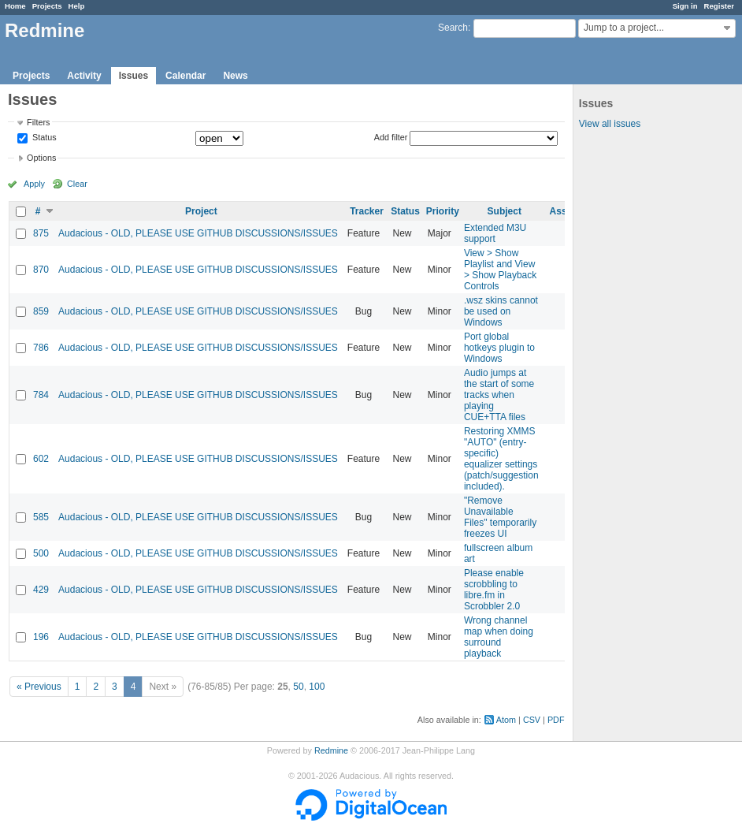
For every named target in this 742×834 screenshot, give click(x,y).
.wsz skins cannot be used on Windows (501, 311)
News (235, 75)
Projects (47, 6)
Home (15, 6)
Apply (34, 183)
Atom (506, 719)
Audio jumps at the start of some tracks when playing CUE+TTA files (499, 395)
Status (43, 138)
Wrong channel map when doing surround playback (498, 637)
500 (41, 553)
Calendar (185, 75)
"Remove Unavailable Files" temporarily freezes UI (500, 517)
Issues (133, 75)
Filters (38, 122)
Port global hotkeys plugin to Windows (499, 347)
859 (41, 311)
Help (77, 6)
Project (201, 211)
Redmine (331, 750)
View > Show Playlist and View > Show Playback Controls (500, 270)
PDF (556, 719)
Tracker (367, 211)
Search (453, 27)
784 (41, 394)
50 (298, 686)
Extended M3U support (495, 233)
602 (41, 458)
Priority (442, 211)
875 (41, 233)
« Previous (39, 686)
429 (41, 589)
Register (719, 6)
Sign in (685, 6)
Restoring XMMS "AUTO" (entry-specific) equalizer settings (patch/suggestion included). (501, 459)
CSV (531, 719)
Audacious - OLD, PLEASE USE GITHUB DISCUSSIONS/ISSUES (198, 233)
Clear (77, 183)
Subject (504, 211)
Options (41, 157)
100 (317, 686)
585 (41, 517)
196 (41, 636)
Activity (84, 75)
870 (41, 269)
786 (41, 347)
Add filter (391, 137)
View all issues (609, 123)
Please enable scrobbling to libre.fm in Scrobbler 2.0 (494, 590)
